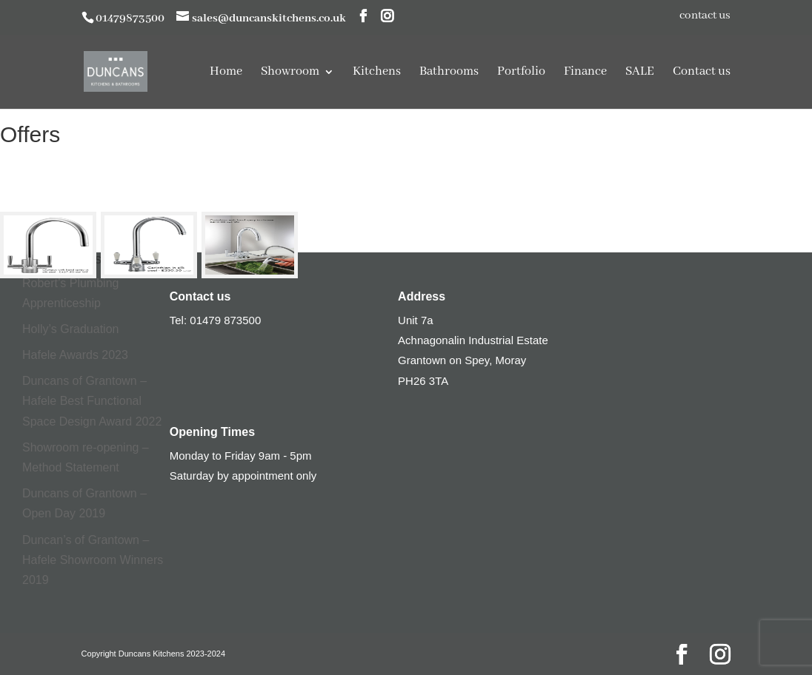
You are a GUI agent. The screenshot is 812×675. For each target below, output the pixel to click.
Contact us (702, 73)
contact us (705, 16)
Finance (585, 73)
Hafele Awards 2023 (75, 355)
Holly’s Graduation (70, 329)
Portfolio (521, 73)
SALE (639, 73)
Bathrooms (449, 73)
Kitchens (377, 73)
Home (226, 73)
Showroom (290, 73)
